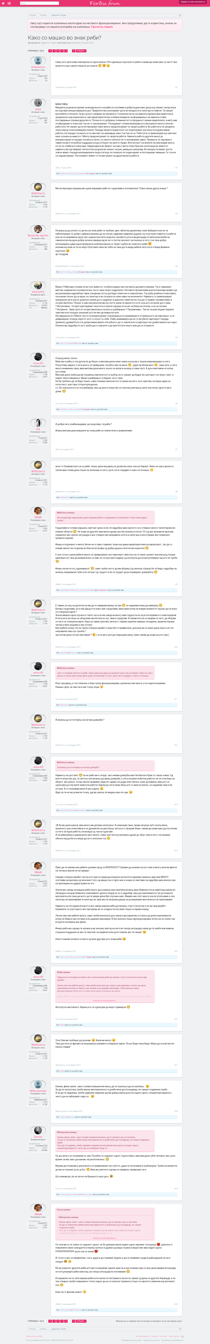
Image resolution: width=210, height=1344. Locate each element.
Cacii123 (68, 957)
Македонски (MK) (34, 1336)
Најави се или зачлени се (193, 2)
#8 (176, 492)
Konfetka (63, 409)
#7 (176, 449)
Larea (74, 272)
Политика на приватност (172, 1340)
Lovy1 (61, 957)
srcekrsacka (85, 590)
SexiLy (68, 272)
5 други (87, 409)
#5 (176, 338)
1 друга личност (100, 590)
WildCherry (38, 201)
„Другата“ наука (48, 43)
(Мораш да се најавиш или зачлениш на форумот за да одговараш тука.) (149, 1321)
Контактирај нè (143, 1336)
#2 (176, 168)
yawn (38, 117)
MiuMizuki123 (65, 173)
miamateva (75, 43)
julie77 (62, 272)
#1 (176, 87)
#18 (176, 1111)
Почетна (163, 1336)
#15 (176, 951)
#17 (176, 1065)
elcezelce (38, 299)
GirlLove (73, 653)
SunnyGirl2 (78, 957)
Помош (154, 1336)
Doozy (72, 1117)
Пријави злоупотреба (131, 1340)
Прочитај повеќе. (102, 26)
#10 (176, 647)
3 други (92, 173)
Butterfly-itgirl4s (38, 243)
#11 (176, 699)
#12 (176, 745)
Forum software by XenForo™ (49, 1340)
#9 (176, 584)
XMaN (79, 343)
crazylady (63, 1117)
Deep (74, 173)
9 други (82, 272)
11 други (88, 957)
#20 (176, 1304)
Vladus (72, 810)
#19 (176, 1189)
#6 (176, 403)
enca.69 (38, 371)
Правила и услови (151, 1340)
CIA (38, 437)
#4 (176, 266)
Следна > (81, 51)
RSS (182, 1336)
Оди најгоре (174, 1336)
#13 (176, 805)
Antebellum (64, 497)
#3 (176, 214)
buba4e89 (82, 173)
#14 (176, 851)
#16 (176, 1019)
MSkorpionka (38, 1098)
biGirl (70, 409)
